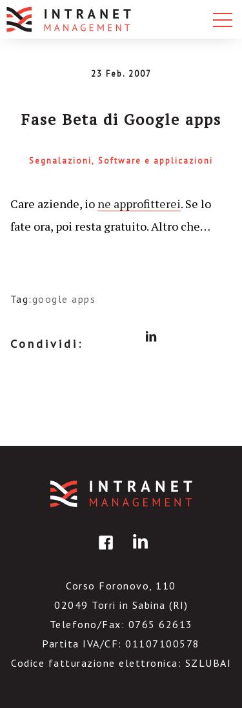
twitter (126, 337)
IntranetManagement (121, 493)
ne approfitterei (139, 203)
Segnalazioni (60, 160)
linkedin (151, 337)
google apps (64, 298)
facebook (102, 337)
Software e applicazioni (155, 160)
